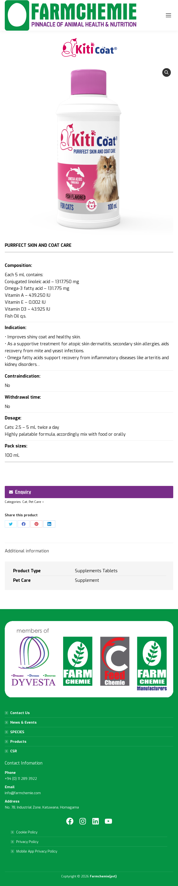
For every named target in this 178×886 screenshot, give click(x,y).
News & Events (23, 722)
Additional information (27, 551)
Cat (24, 502)
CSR (13, 751)
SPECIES (17, 732)
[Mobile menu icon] (168, 15)
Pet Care (35, 502)
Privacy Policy (27, 841)
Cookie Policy (26, 832)
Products (18, 741)
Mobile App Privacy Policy (36, 851)
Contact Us (20, 712)
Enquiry (20, 492)
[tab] (89, 549)
